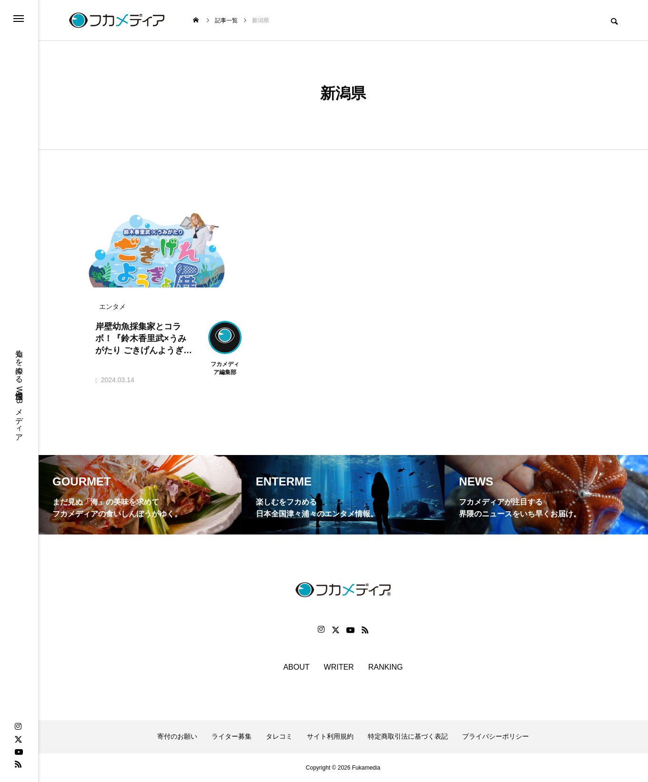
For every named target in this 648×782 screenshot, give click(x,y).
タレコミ (279, 736)
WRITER (339, 667)
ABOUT (296, 667)
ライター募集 (232, 736)
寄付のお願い (177, 736)
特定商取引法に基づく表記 (408, 736)
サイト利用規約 (330, 736)
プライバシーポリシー (495, 736)
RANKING (385, 667)
